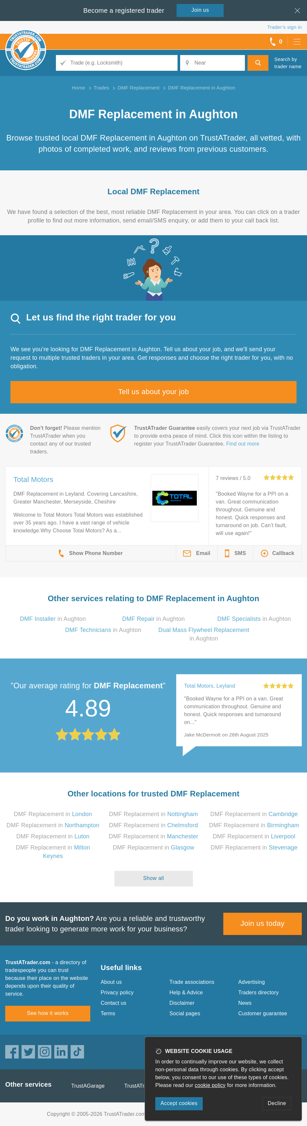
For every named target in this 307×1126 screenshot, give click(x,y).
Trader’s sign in (284, 27)
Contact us (113, 1003)
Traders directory (258, 992)
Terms (108, 1013)
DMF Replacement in (53, 814)
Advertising (251, 982)
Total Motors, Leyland (209, 686)
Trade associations (191, 982)
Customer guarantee (262, 1013)
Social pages (184, 1013)
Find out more (242, 444)
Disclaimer (182, 1003)
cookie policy (210, 1085)
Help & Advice (186, 992)
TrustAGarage (88, 1086)
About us (111, 982)
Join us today (263, 923)
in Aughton (53, 619)
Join (200, 10)
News (245, 1003)
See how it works (47, 1013)
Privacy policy (117, 992)
